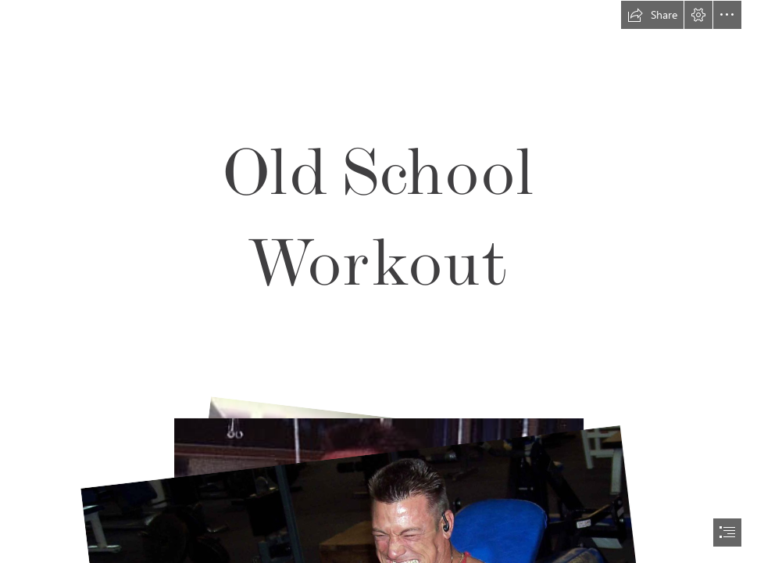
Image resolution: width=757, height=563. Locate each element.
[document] (378, 281)
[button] (652, 15)
